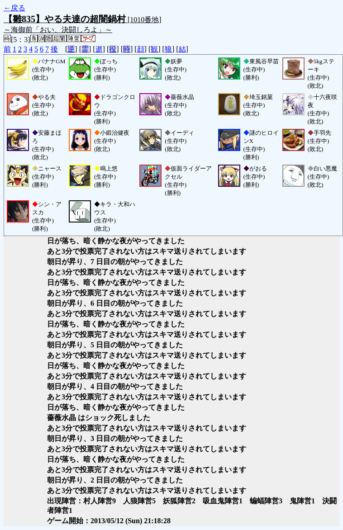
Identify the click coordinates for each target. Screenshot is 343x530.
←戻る (14, 8)
